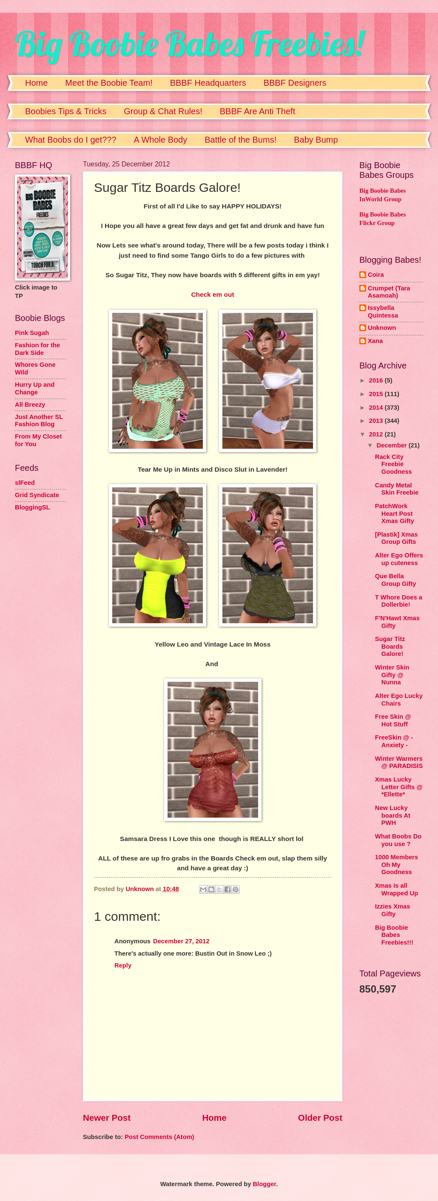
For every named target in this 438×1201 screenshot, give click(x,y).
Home (36, 82)
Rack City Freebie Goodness (393, 464)
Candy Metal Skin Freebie (397, 489)
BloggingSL (32, 507)
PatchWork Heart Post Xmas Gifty (394, 513)
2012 (377, 434)
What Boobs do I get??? (71, 139)
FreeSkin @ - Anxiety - (394, 741)
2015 (377, 394)
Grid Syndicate (37, 495)
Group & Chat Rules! (163, 111)
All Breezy (30, 404)
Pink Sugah (32, 332)
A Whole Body (161, 139)
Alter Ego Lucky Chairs (399, 699)
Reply (122, 965)
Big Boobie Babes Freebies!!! (394, 935)
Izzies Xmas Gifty (392, 910)
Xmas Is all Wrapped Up (396, 889)
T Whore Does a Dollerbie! (398, 601)
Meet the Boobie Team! (108, 82)
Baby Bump (316, 139)
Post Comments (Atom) (159, 1136)
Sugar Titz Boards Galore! (390, 646)
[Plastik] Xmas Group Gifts (396, 538)
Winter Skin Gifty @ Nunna (392, 675)
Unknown (382, 327)
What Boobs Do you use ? (398, 840)
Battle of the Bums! (240, 139)
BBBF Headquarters (208, 82)
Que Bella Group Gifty (395, 580)
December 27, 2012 (181, 941)
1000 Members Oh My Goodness (396, 864)
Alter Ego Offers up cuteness (399, 559)
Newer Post (107, 1117)
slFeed (25, 482)
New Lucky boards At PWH (392, 815)
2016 (377, 380)
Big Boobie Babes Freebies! (189, 43)
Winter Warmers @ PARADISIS (399, 762)
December (392, 445)
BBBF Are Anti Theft (258, 111)
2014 (377, 407)
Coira (376, 274)
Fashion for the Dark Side (37, 349)
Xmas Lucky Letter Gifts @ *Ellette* (399, 787)
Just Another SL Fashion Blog (39, 420)
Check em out (212, 294)
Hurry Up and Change (34, 388)
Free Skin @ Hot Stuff (393, 720)
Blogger (264, 1184)
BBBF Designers (295, 82)
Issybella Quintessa (383, 311)
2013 (377, 420)
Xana (375, 341)
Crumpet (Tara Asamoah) (389, 292)
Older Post (320, 1117)
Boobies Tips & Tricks (65, 111)
